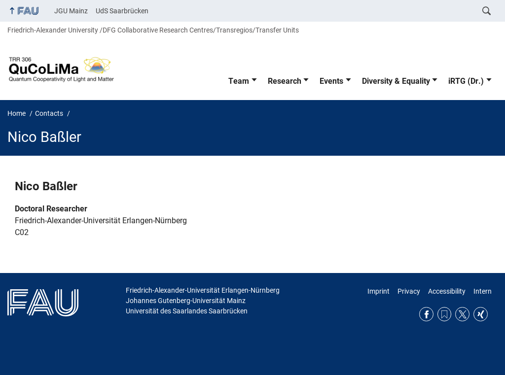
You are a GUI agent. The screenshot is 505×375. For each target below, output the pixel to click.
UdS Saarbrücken (122, 11)
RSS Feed (444, 314)
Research (284, 81)
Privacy (408, 291)
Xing (480, 314)
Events (331, 81)
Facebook (426, 314)
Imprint (378, 291)
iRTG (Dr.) (466, 81)
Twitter (462, 314)
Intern (482, 291)
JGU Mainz (71, 11)
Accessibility (447, 291)
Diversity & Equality (396, 81)
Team (238, 81)
